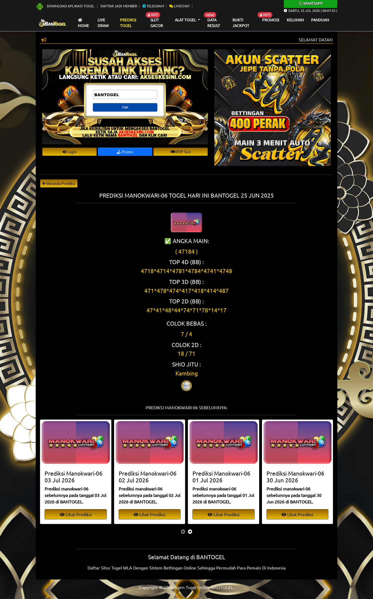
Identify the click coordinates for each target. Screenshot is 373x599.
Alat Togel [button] (186, 19)
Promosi (270, 19)
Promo (125, 151)
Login (69, 151)
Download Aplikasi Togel (65, 6)
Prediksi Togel (128, 22)
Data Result (213, 22)
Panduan (320, 19)
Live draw (103, 22)
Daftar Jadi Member (119, 6)
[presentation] (183, 531)
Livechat (179, 6)
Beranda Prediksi (58, 183)
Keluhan (295, 19)
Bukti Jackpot (240, 22)
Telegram (153, 6)
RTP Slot (181, 151)
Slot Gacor (156, 22)
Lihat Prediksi (76, 514)
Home (83, 23)
